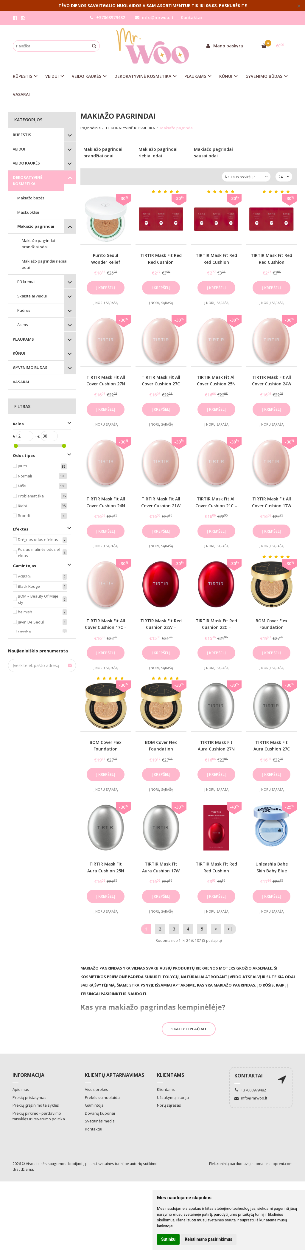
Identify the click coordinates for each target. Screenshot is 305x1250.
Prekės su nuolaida (102, 1097)
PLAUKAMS (23, 339)
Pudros (23, 310)
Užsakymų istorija (173, 1097)
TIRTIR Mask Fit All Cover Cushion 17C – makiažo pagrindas (106, 627)
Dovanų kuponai (100, 1113)
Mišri (22, 485)
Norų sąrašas (169, 1105)
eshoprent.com (279, 1163)
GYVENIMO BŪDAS (30, 367)
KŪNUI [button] (225, 76)
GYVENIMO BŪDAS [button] (263, 76)
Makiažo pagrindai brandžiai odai (38, 243)
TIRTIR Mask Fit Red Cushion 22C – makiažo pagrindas (216, 627)
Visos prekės (96, 1089)
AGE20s (25, 576)
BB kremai (26, 281)
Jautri (22, 466)
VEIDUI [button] (52, 76)
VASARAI (21, 94)
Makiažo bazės (30, 198)
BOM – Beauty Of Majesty (38, 599)
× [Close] (299, 5)
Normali (25, 476)
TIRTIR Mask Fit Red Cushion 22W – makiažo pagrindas (161, 627)
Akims (22, 324)
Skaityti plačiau (188, 1029)
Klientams (170, 1075)
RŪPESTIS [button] (22, 76)
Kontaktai (191, 17)
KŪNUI (19, 353)
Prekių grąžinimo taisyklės (36, 1105)
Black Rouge (29, 586)
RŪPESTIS (22, 134)
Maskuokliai (28, 212)
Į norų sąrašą (106, 302)
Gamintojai (95, 1105)
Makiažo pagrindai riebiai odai (44, 264)
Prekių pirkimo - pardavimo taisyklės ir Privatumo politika (39, 1116)
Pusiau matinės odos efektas (39, 552)
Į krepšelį (105, 287)
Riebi (22, 505)
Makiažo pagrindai (35, 226)
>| (230, 929)
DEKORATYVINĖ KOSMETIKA (27, 180)
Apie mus (21, 1089)
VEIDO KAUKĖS (26, 163)
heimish (25, 612)
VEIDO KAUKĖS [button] (86, 76)
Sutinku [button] (168, 1239)
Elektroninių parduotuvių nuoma (236, 1163)
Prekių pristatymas (29, 1097)
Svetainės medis (100, 1121)
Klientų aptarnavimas (114, 1075)
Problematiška (31, 496)
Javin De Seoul (31, 622)
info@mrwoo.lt (154, 17)
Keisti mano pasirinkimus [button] (208, 1239)
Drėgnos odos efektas (38, 539)
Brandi (24, 515)
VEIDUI (19, 149)
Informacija (28, 1075)
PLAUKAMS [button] (195, 76)
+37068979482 (107, 17)
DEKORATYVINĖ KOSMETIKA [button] (142, 76)
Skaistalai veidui (32, 296)
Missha (24, 632)
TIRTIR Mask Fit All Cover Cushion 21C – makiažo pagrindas (216, 505)
